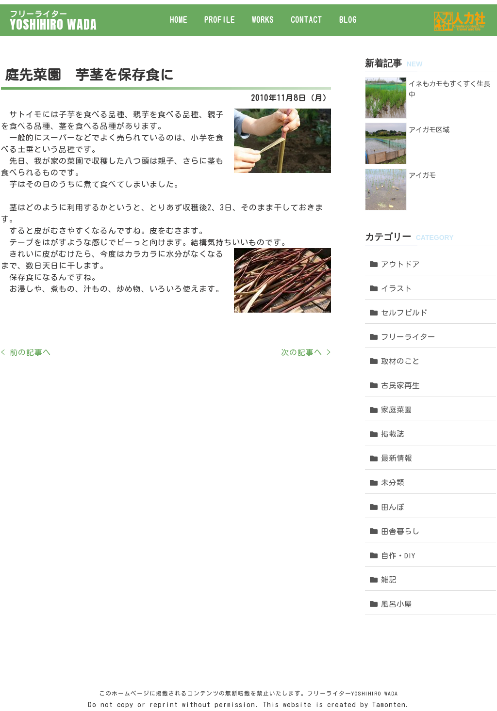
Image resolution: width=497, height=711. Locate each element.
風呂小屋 (396, 544)
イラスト (396, 270)
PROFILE (219, 15)
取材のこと (399, 333)
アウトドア (399, 249)
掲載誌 (392, 397)
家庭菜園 (396, 375)
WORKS (263, 15)
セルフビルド (403, 291)
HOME (178, 15)
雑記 (388, 523)
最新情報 (396, 418)
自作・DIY (397, 502)
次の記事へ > (305, 348)
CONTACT (306, 15)
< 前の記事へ (25, 348)
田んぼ (392, 460)
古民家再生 (399, 355)
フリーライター (406, 312)
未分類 (392, 439)
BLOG (348, 15)
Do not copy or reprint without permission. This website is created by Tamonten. (249, 650)
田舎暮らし (399, 481)
